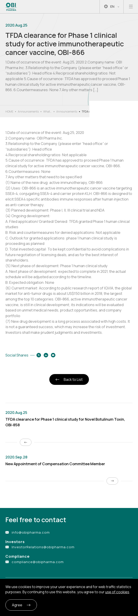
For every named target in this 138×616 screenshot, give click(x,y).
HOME (9, 111)
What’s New (47, 112)
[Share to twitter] (38, 355)
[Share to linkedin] (46, 355)
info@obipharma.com (31, 532)
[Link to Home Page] (11, 7)
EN (111, 6)
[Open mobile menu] (131, 6)
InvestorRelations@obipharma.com (43, 547)
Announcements (28, 111)
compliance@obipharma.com (38, 562)
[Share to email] (53, 355)
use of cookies (117, 591)
